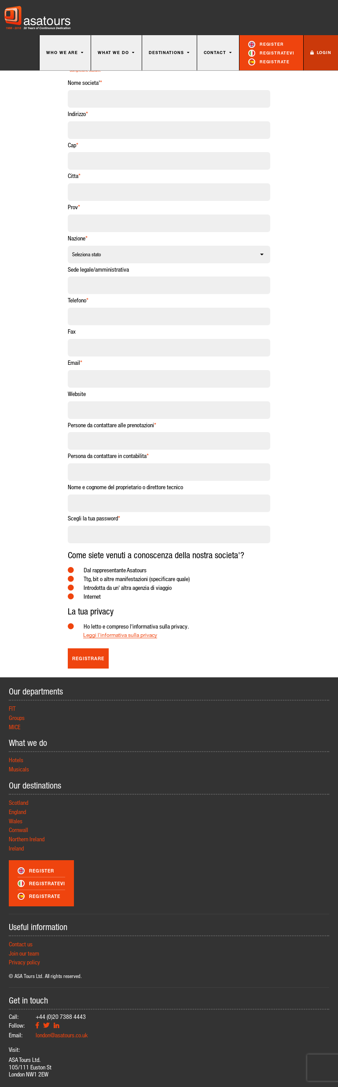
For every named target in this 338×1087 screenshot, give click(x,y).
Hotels (16, 759)
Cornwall (18, 829)
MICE (14, 727)
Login (320, 52)
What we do (116, 52)
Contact (218, 52)
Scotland (18, 802)
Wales (15, 821)
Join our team (24, 953)
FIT (12, 708)
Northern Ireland (26, 839)
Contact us (21, 944)
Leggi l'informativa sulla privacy (120, 635)
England (17, 811)
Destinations (169, 52)
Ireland (16, 848)
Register (266, 44)
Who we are (65, 52)
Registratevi (271, 53)
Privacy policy (24, 962)
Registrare (88, 658)
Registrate (269, 61)
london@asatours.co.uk (62, 1035)
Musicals (19, 769)
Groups (17, 717)
